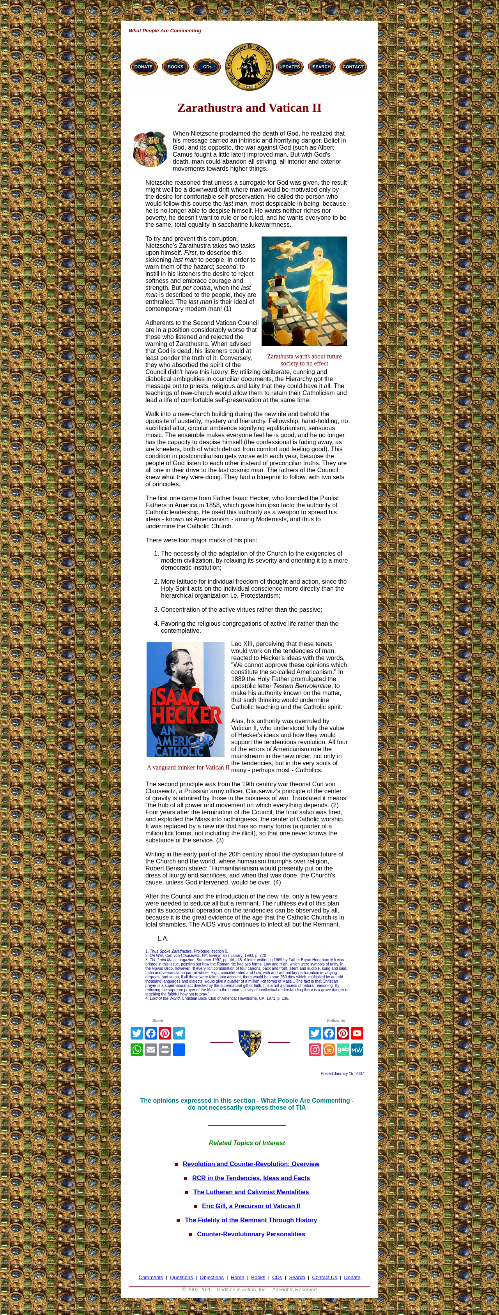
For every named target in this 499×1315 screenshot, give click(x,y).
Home (237, 1277)
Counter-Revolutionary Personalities (251, 1234)
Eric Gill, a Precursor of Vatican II (251, 1206)
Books (258, 1277)
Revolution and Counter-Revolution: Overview (251, 1164)
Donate (352, 1277)
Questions (181, 1277)
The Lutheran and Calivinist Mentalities (251, 1192)
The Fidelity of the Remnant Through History (251, 1220)
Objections (212, 1277)
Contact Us (324, 1277)
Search (297, 1277)
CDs (277, 1277)
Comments (151, 1277)
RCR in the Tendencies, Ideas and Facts (251, 1178)
